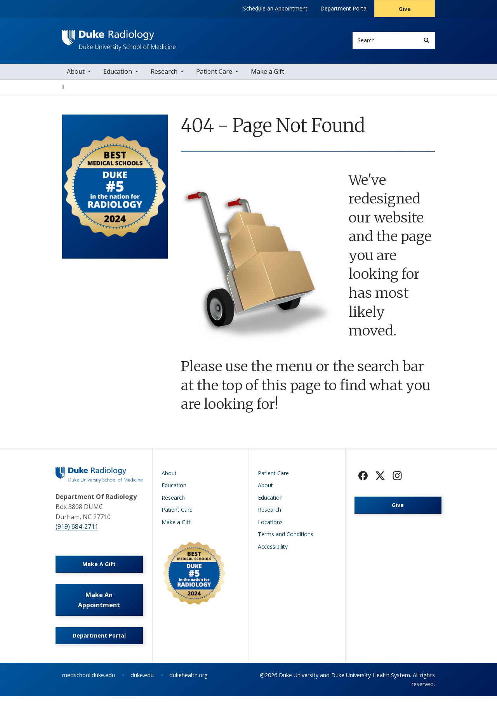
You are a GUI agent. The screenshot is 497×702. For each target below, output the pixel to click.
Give (405, 8)
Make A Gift (99, 567)
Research (164, 74)
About (76, 74)
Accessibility (273, 549)
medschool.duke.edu (88, 681)
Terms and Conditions (285, 536)
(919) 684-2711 (77, 529)
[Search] (426, 40)
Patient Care (214, 74)
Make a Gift (267, 74)
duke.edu (142, 681)
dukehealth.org (188, 681)
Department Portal (344, 8)
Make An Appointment (99, 604)
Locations (270, 524)
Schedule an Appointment (275, 8)
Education (117, 74)
